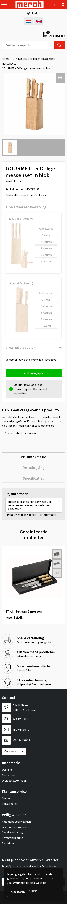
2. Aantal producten (20, 347)
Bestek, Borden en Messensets (36, 58)
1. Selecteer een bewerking (26, 207)
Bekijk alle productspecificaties (26, 195)
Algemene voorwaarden (16, 821)
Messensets (9, 63)
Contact (7, 798)
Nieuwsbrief (9, 775)
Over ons (7, 769)
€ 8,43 (14, 617)
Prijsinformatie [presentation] (33, 456)
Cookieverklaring (12, 832)
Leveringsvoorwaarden (15, 827)
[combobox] (28, 45)
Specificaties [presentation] (33, 478)
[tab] (33, 456)
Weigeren (33, 890)
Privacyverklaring (12, 837)
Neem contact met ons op (21, 433)
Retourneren (10, 804)
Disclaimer (8, 843)
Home (5, 58)
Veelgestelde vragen (14, 780)
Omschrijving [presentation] (33, 467)
